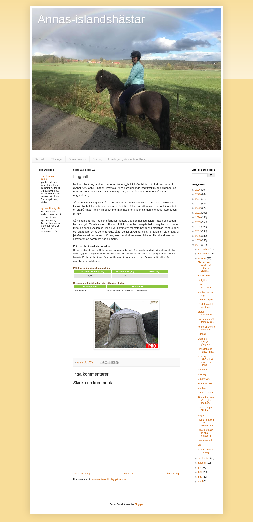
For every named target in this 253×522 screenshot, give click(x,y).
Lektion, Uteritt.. (206, 392)
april (200, 481)
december (204, 249)
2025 (198, 194)
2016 (198, 236)
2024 (198, 199)
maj (200, 476)
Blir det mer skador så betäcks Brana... (204, 266)
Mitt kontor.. (204, 378)
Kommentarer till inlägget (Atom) (109, 479)
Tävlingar (57, 159)
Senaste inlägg (82, 473)
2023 (198, 203)
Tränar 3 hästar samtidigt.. (206, 451)
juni (200, 472)
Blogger (139, 504)
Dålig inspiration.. (205, 286)
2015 (198, 240)
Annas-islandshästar (91, 19)
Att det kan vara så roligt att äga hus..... (206, 400)
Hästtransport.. (205, 440)
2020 (198, 217)
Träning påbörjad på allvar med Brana (205, 360)
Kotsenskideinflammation (206, 328)
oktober (202, 258)
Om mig (97, 159)
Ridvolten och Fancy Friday (206, 350)
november (204, 253)
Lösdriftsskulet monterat (205, 305)
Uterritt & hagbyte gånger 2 (204, 341)
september (204, 458)
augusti (202, 462)
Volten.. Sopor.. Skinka (206, 409)
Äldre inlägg (172, 473)
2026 (198, 189)
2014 (198, 245)
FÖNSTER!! (204, 275)
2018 (198, 226)
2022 (198, 208)
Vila (200, 445)
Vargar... (202, 415)
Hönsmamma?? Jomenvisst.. (206, 320)
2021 (198, 212)
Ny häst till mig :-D (50, 208)
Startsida (39, 159)
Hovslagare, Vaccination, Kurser (127, 159)
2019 (198, 222)
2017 (198, 231)
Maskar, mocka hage (206, 293)
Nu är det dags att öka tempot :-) (205, 433)
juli (200, 467)
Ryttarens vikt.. (205, 383)
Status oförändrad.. (205, 313)
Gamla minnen (78, 159)
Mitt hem (202, 369)
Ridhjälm (202, 280)
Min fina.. (202, 388)
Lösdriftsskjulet (205, 299)
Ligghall (202, 334)
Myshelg (202, 374)
